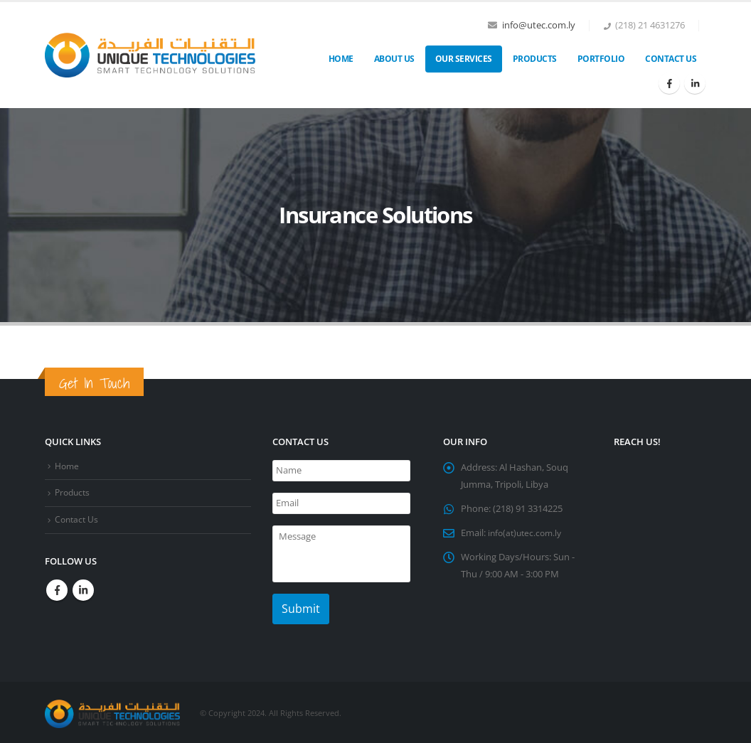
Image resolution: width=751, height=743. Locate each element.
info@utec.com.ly (538, 25)
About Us (394, 59)
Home (341, 59)
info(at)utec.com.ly (527, 533)
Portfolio (601, 59)
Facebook (57, 590)
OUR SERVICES (463, 59)
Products (535, 59)
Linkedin (83, 590)
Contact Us (670, 59)
